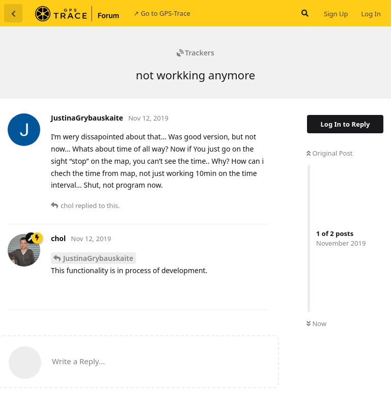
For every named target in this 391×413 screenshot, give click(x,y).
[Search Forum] (304, 13)
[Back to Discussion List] (13, 13)
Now (316, 323)
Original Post (329, 153)
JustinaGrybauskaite (98, 258)
